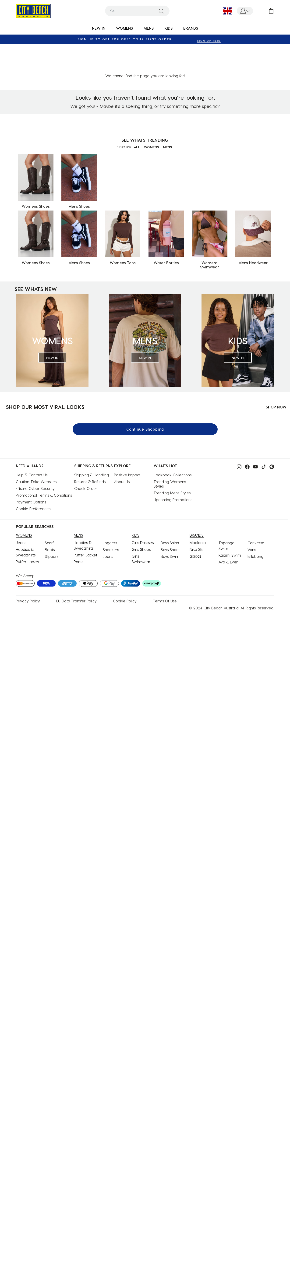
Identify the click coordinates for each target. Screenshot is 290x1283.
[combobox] (137, 11)
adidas (195, 526)
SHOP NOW (276, 377)
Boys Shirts (170, 513)
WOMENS (151, 117)
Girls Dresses (143, 512)
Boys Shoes (170, 519)
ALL (135, 117)
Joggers (110, 513)
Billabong (255, 526)
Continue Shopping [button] (145, 399)
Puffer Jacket (27, 532)
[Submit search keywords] (161, 11)
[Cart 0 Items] (271, 11)
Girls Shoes (141, 519)
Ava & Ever (228, 532)
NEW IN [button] (98, 28)
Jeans (21, 512)
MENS (169, 117)
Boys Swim (170, 526)
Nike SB (196, 519)
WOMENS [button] (124, 28)
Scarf (49, 513)
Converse (256, 513)
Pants (78, 532)
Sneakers (111, 519)
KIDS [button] (168, 28)
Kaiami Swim (230, 525)
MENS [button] (149, 28)
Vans (252, 519)
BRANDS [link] (190, 28)
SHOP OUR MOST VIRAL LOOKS (45, 377)
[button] (245, 11)
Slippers (51, 526)
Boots (50, 519)
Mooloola (198, 512)
